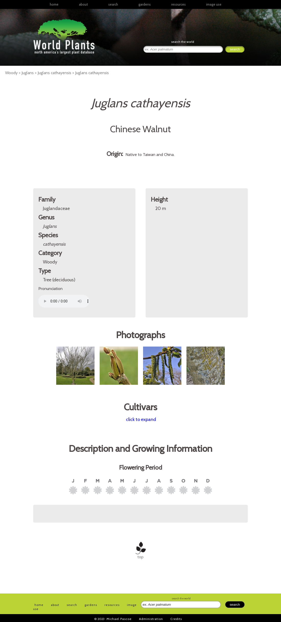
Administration (151, 619)
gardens (144, 4)
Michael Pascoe (119, 619)
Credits (176, 619)
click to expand (141, 419)
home (54, 4)
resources (112, 605)
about (83, 4)
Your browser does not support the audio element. (63, 301)
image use (213, 4)
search (113, 4)
